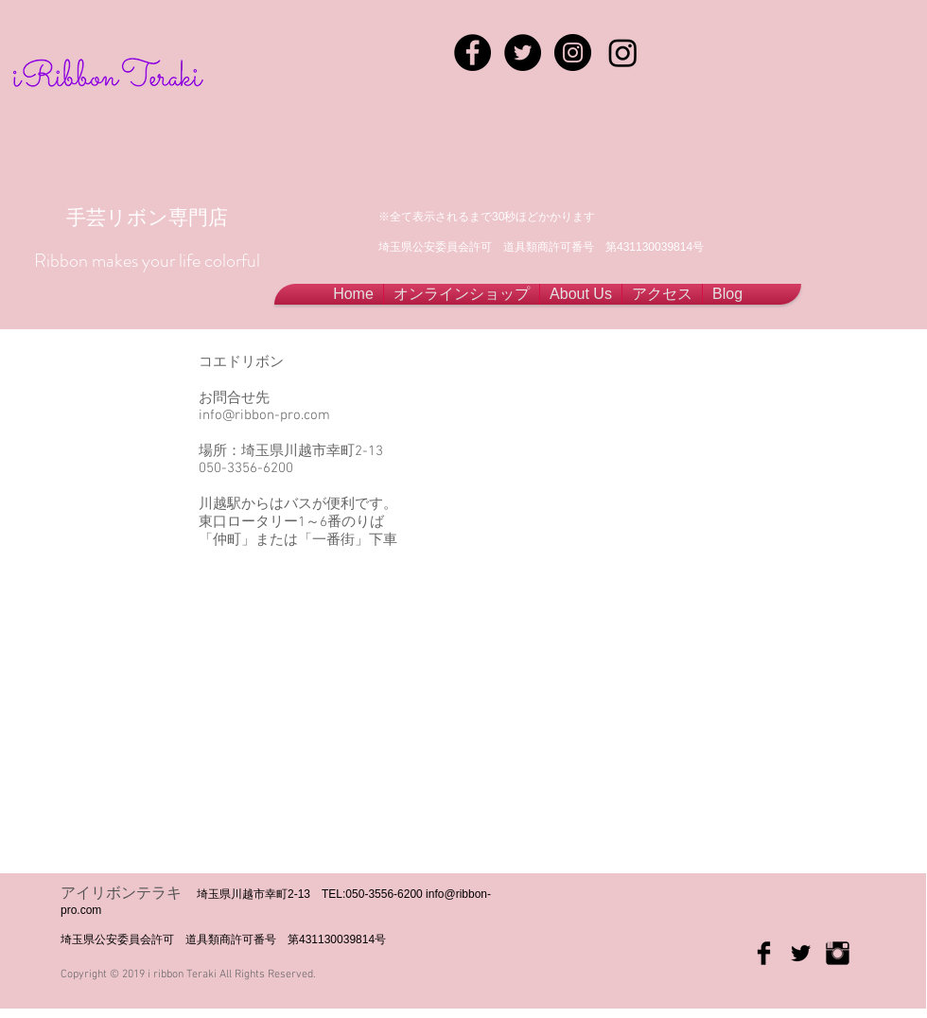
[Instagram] (622, 52)
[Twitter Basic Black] (801, 953)
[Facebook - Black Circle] (472, 52)
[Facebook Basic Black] (764, 953)
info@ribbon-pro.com (264, 415)
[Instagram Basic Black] (837, 953)
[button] (580, 294)
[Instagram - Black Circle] (572, 52)
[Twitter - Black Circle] (522, 52)
